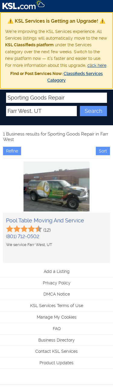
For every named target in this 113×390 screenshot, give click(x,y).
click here (96, 65)
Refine (12, 151)
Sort (103, 151)
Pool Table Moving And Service (45, 220)
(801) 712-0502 (22, 236)
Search (93, 111)
